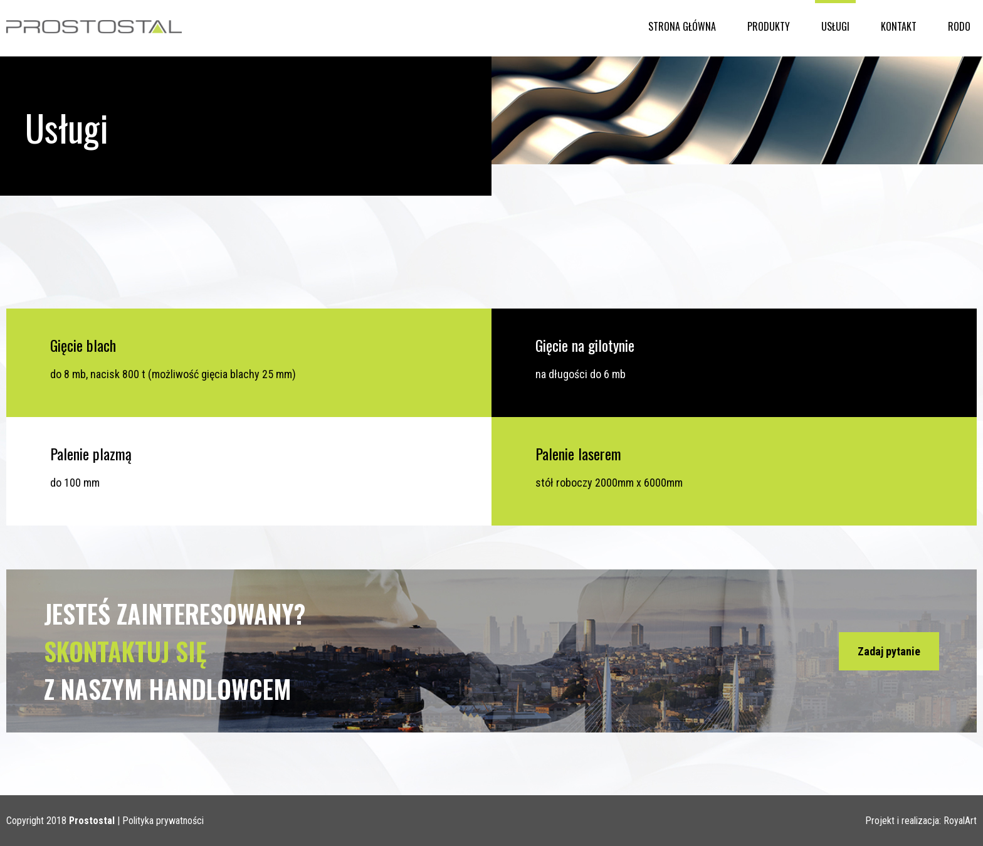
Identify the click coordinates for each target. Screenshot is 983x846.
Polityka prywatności (163, 821)
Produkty (768, 26)
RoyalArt (960, 821)
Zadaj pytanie (889, 651)
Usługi (835, 26)
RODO (959, 26)
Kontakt (899, 26)
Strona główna (682, 26)
